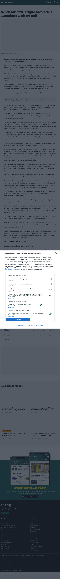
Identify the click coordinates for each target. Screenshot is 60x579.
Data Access (30, 325)
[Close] (56, 253)
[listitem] (30, 275)
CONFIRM (18, 319)
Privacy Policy (39, 325)
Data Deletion (20, 325)
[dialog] (30, 289)
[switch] (50, 279)
